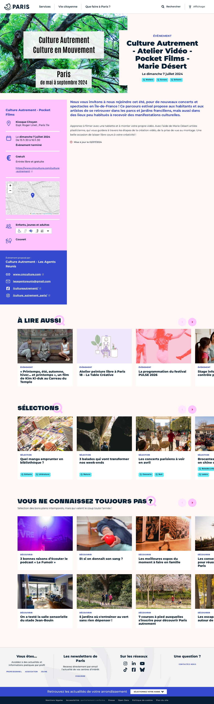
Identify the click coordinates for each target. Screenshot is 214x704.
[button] (32, 195)
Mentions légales (54, 700)
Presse (111, 700)
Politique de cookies (142, 700)
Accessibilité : (85, 700)
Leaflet (32, 213)
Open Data (123, 700)
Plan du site (162, 700)
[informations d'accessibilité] (34, 231)
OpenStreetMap (47, 213)
